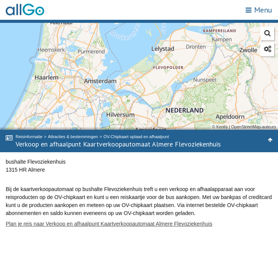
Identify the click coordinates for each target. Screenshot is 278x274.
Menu (259, 10)
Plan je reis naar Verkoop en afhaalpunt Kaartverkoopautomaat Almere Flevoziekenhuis (109, 224)
